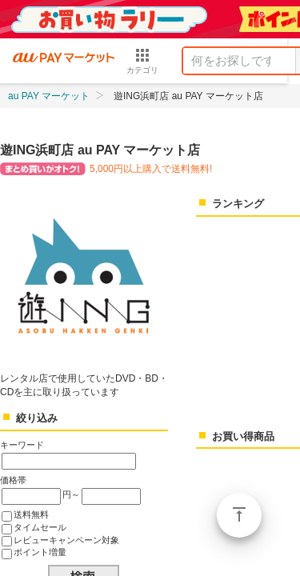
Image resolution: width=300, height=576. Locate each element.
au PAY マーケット (49, 96)
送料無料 (31, 514)
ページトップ (239, 515)
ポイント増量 (40, 552)
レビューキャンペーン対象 (66, 540)
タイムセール (40, 527)
